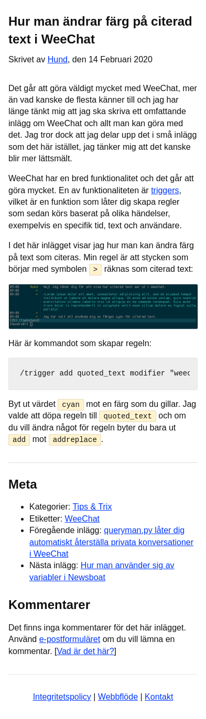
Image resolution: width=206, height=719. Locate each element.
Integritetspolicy (62, 696)
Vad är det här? (85, 650)
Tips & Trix (92, 506)
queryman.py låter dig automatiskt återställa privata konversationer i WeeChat (111, 541)
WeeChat (82, 518)
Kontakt (159, 696)
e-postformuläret (70, 638)
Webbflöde (118, 696)
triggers (165, 190)
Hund (58, 59)
